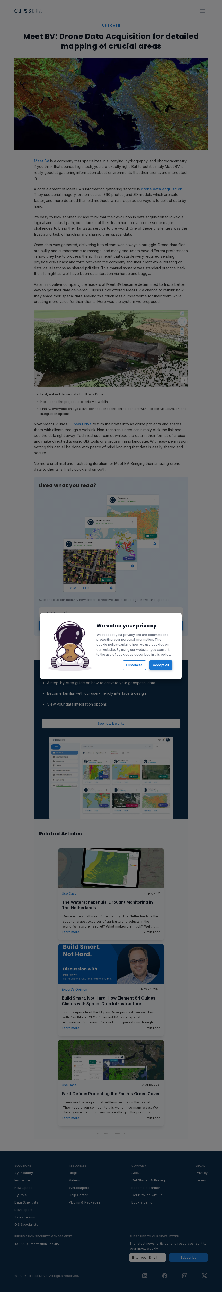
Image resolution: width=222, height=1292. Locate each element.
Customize (134, 665)
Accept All (161, 665)
